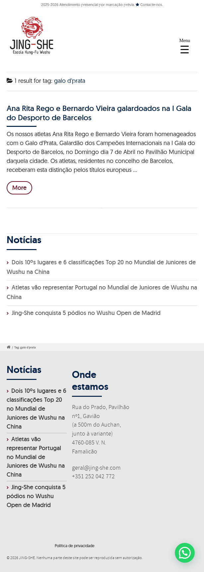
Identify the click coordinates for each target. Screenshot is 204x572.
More (19, 187)
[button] (184, 552)
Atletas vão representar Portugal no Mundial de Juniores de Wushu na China (36, 457)
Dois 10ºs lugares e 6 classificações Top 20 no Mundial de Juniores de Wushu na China (36, 408)
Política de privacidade (75, 545)
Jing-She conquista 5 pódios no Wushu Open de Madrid (86, 313)
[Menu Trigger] (184, 45)
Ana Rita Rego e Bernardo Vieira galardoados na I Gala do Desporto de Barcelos (99, 112)
